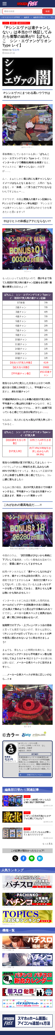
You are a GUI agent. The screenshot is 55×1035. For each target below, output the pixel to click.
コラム (6, 23)
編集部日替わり (23, 23)
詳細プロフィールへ (35, 775)
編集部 (13, 23)
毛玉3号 (16, 50)
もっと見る (47, 843)
